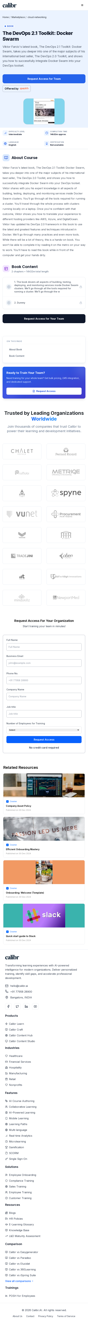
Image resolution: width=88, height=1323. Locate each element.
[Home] (10, 5)
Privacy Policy (45, 1316)
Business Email (14, 656)
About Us (17, 1316)
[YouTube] (35, 1006)
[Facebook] (8, 1006)
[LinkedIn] (26, 1006)
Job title (11, 706)
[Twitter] (17, 1006)
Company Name (15, 689)
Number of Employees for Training (25, 723)
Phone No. (12, 673)
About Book (15, 349)
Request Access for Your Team (44, 318)
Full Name (12, 640)
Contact (30, 1316)
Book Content (16, 356)
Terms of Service (66, 1316)
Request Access (44, 391)
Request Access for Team (44, 78)
